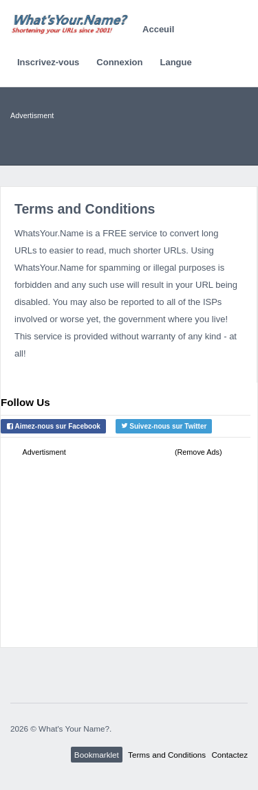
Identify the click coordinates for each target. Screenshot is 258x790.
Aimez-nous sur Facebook (53, 426)
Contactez (229, 754)
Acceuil (158, 29)
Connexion (119, 62)
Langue (176, 62)
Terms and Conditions (167, 754)
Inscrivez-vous (48, 62)
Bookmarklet (96, 754)
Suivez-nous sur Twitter (164, 426)
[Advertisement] (122, 545)
